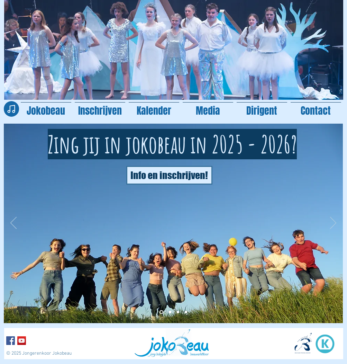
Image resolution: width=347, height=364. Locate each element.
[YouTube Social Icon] (21, 340)
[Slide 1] (178, 312)
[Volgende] (333, 223)
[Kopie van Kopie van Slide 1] (170, 312)
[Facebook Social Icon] (10, 340)
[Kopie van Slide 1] (186, 312)
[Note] (11, 109)
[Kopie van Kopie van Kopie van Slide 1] (161, 312)
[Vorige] (13, 223)
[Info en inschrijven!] (169, 175)
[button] (208, 107)
